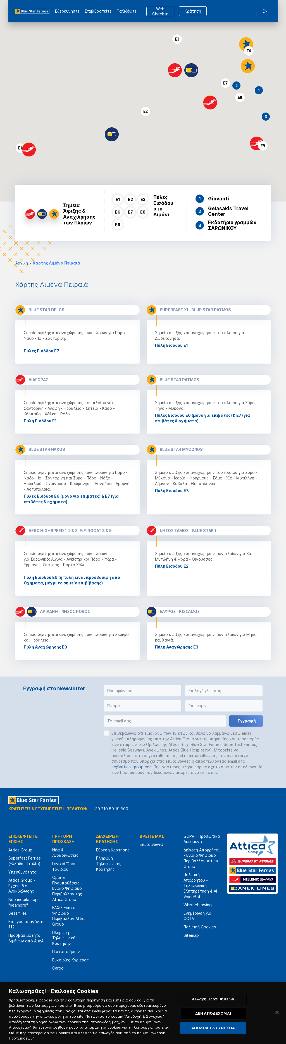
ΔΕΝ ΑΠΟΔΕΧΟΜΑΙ (213, 1016)
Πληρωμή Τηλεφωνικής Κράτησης (65, 938)
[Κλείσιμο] (277, 1016)
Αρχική (21, 263)
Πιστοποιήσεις (66, 951)
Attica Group (20, 850)
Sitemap (191, 935)
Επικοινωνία (151, 844)
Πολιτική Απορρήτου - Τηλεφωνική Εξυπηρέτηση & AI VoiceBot (200, 885)
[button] (246, 44)
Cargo (58, 968)
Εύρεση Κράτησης (113, 850)
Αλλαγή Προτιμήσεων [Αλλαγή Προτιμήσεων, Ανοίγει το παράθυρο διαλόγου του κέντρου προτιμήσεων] (213, 1002)
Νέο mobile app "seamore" (23, 902)
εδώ (214, 772)
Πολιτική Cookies (199, 926)
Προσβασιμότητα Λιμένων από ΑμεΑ (26, 938)
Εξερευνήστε (67, 11)
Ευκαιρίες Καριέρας (70, 960)
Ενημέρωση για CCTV (197, 916)
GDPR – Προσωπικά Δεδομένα (201, 839)
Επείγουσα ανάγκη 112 (25, 924)
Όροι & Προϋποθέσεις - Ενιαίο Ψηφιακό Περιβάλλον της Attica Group (67, 888)
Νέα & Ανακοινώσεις (65, 853)
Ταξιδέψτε (127, 11)
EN (265, 11)
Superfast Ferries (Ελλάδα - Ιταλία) (24, 861)
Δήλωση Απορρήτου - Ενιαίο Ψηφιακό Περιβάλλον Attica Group (202, 858)
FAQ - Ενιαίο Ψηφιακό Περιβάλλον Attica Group (69, 915)
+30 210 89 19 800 (110, 808)
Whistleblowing (197, 904)
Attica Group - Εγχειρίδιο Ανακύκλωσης (21, 885)
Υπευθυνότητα (22, 872)
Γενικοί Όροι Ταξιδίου (63, 866)
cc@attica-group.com (131, 766)
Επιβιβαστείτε (98, 11)
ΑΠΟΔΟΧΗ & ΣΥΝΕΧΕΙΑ (213, 1031)
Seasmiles (17, 913)
